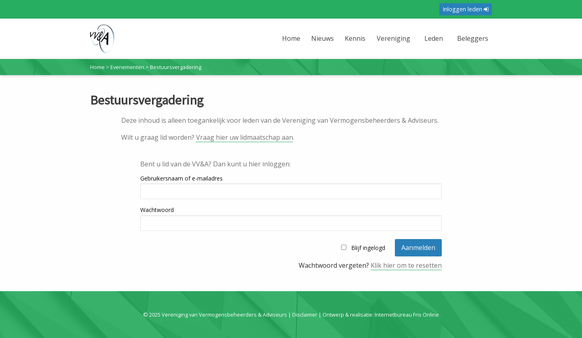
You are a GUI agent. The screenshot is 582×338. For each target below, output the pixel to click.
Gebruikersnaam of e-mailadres (181, 178)
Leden (433, 38)
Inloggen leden (466, 9)
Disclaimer (304, 314)
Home (291, 38)
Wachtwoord (157, 210)
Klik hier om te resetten (406, 265)
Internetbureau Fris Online (407, 314)
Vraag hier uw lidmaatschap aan (244, 137)
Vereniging (393, 38)
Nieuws (322, 38)
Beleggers (472, 38)
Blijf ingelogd (368, 248)
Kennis (355, 38)
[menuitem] (292, 43)
